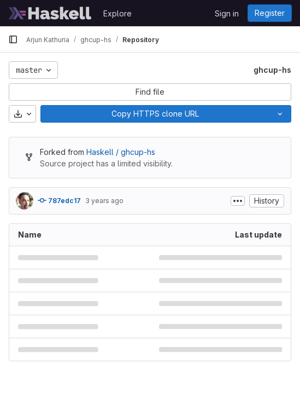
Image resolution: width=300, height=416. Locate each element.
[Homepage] (50, 13)
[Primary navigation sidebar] (13, 39)
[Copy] (154, 114)
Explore (117, 13)
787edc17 (59, 200)
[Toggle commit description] (238, 201)
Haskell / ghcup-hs (120, 152)
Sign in (227, 13)
